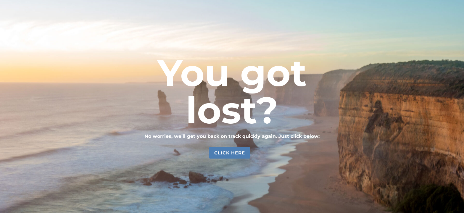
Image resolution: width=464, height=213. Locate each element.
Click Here (229, 153)
